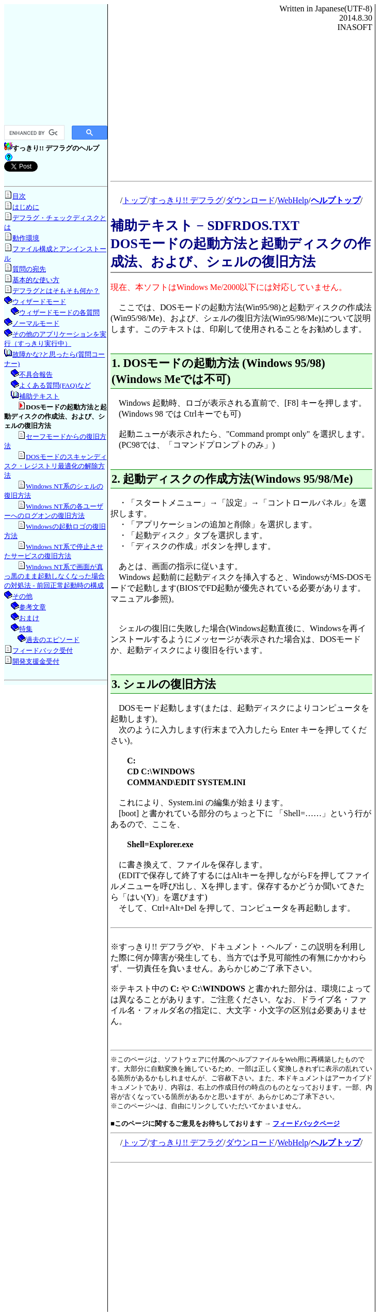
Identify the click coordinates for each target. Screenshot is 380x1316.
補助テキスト (39, 396)
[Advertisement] (55, 64)
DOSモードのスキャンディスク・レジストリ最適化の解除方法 (55, 466)
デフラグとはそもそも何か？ (56, 291)
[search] (33, 132)
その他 (22, 596)
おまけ (29, 618)
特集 (26, 629)
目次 (19, 196)
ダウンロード (250, 200)
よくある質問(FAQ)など (55, 385)
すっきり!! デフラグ (187, 200)
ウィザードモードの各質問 (59, 312)
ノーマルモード (35, 323)
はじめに (25, 207)
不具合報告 (36, 374)
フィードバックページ (306, 1123)
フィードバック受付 (42, 650)
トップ (134, 200)
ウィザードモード (39, 301)
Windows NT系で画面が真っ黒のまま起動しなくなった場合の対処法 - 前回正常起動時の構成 (54, 576)
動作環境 (25, 238)
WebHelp (292, 200)
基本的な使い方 (35, 280)
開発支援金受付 (35, 661)
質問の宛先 (29, 269)
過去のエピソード (53, 640)
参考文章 (32, 607)
